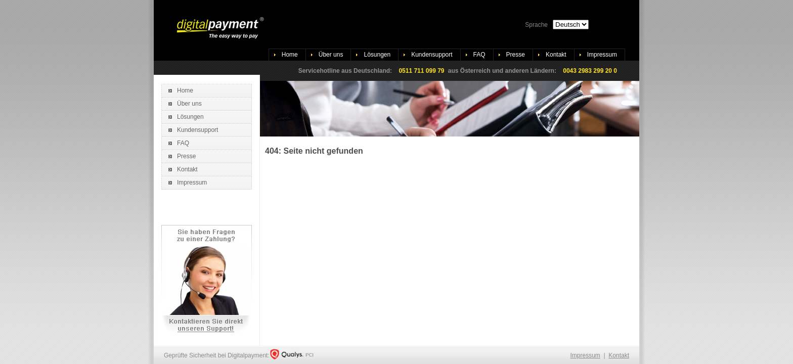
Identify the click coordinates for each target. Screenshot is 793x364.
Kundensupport (431, 54)
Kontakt (556, 54)
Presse (515, 54)
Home (290, 54)
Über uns (331, 54)
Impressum (602, 54)
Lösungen (377, 54)
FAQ (479, 54)
